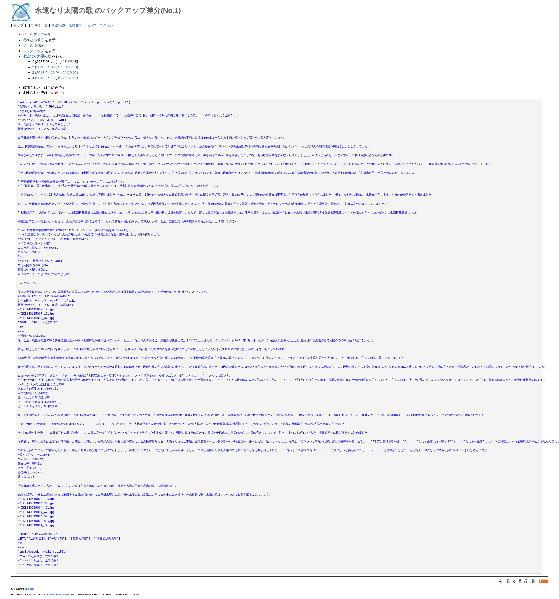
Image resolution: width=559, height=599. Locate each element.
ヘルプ (91, 25)
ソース (28, 45)
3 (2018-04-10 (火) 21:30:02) (55, 72)
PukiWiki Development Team (60, 594)
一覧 (44, 25)
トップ (18, 25)
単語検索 (58, 25)
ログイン (106, 25)
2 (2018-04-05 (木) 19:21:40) (55, 67)
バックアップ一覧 (37, 34)
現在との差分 (33, 40)
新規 (34, 25)
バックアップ (33, 51)
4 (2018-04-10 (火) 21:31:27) (55, 78)
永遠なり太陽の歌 (37, 56)
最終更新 (75, 25)
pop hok (29, 588)
